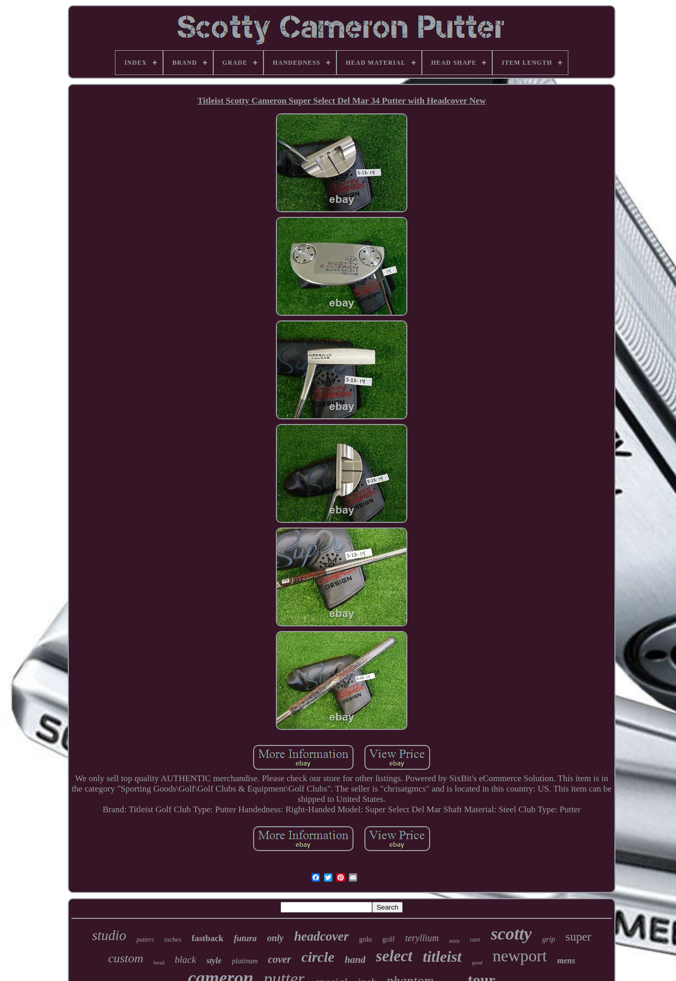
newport (520, 955)
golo (365, 939)
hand (355, 959)
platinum (245, 961)
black (185, 959)
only (275, 938)
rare (475, 939)
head (159, 962)
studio (109, 935)
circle (317, 957)
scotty (511, 933)
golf (389, 939)
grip (548, 939)
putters (145, 939)
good (477, 962)
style (214, 960)
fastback (207, 938)
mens (566, 960)
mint (454, 941)
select (394, 956)
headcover (321, 936)
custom (125, 958)
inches (172, 939)
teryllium (422, 938)
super (578, 936)
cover (279, 959)
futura (245, 938)
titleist (442, 956)
